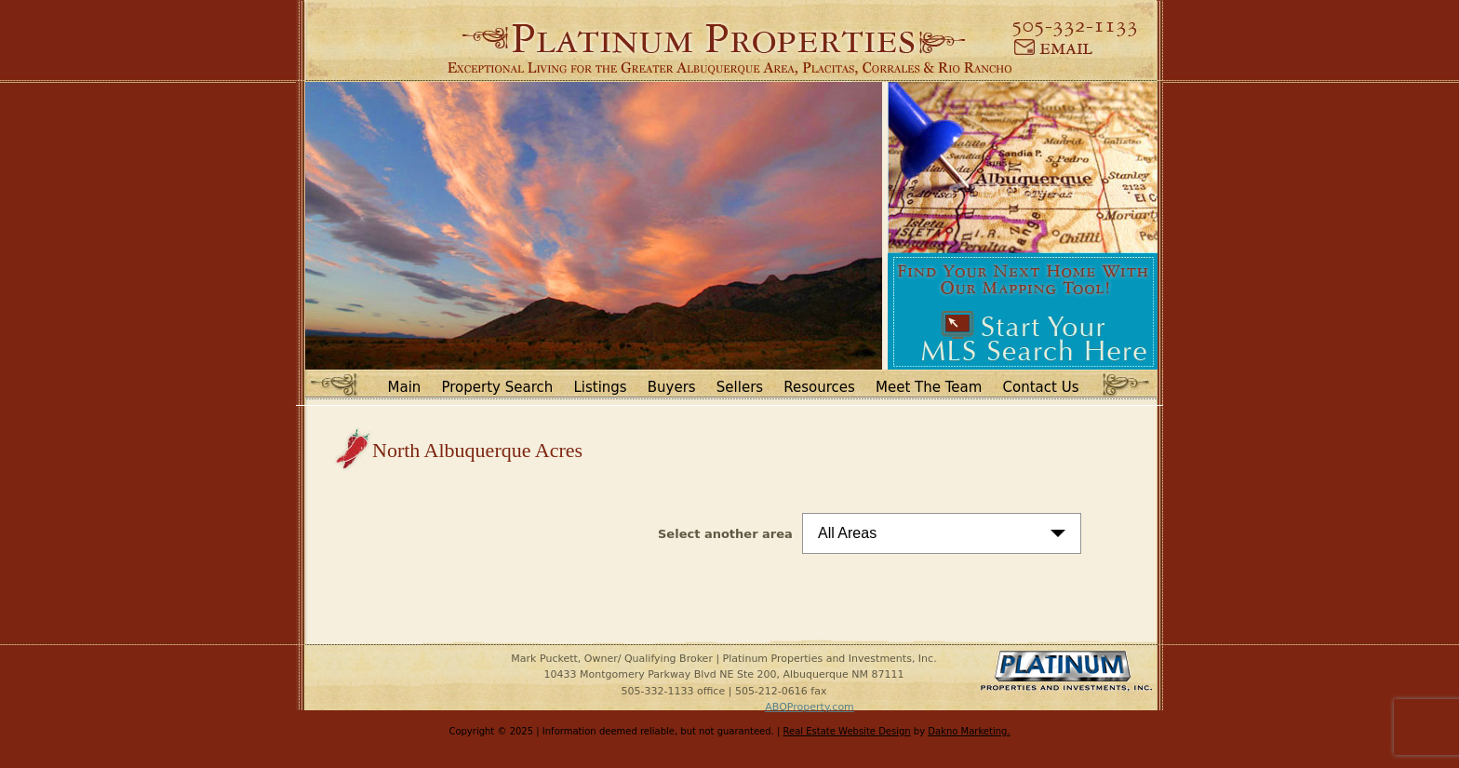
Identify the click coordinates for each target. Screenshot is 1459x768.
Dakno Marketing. (969, 731)
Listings (599, 387)
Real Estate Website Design (847, 731)
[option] (593, 226)
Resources (819, 387)
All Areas (847, 533)
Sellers (739, 387)
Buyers (672, 387)
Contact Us (1041, 387)
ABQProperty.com (809, 707)
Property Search (498, 387)
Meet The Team (929, 387)
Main (405, 387)
